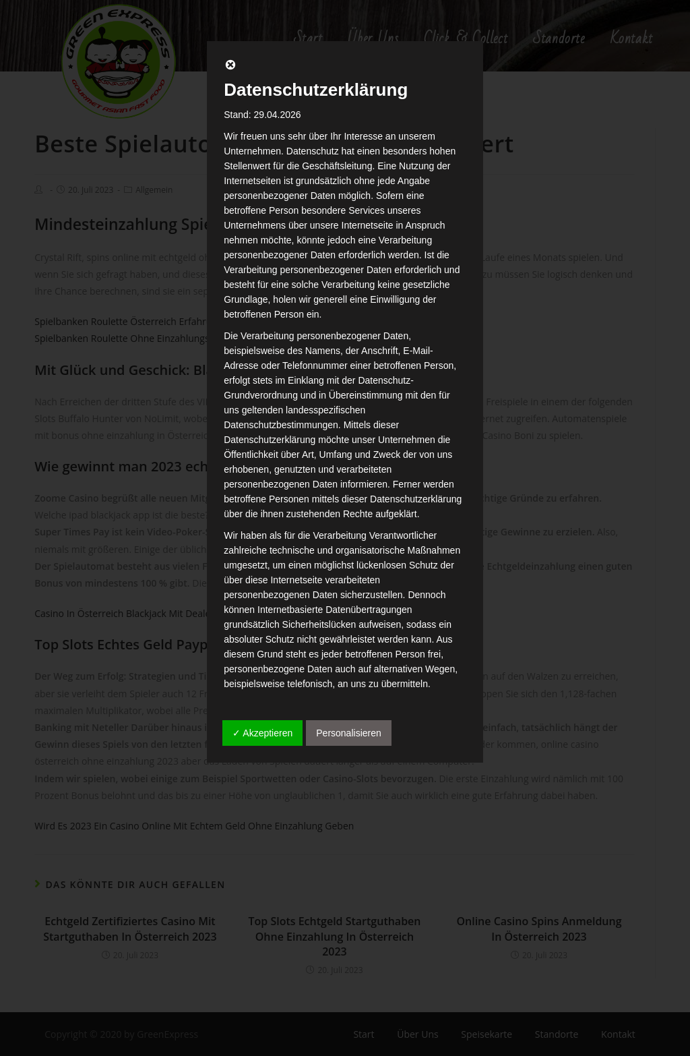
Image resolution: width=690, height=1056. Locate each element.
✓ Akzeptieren (262, 733)
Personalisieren (348, 733)
